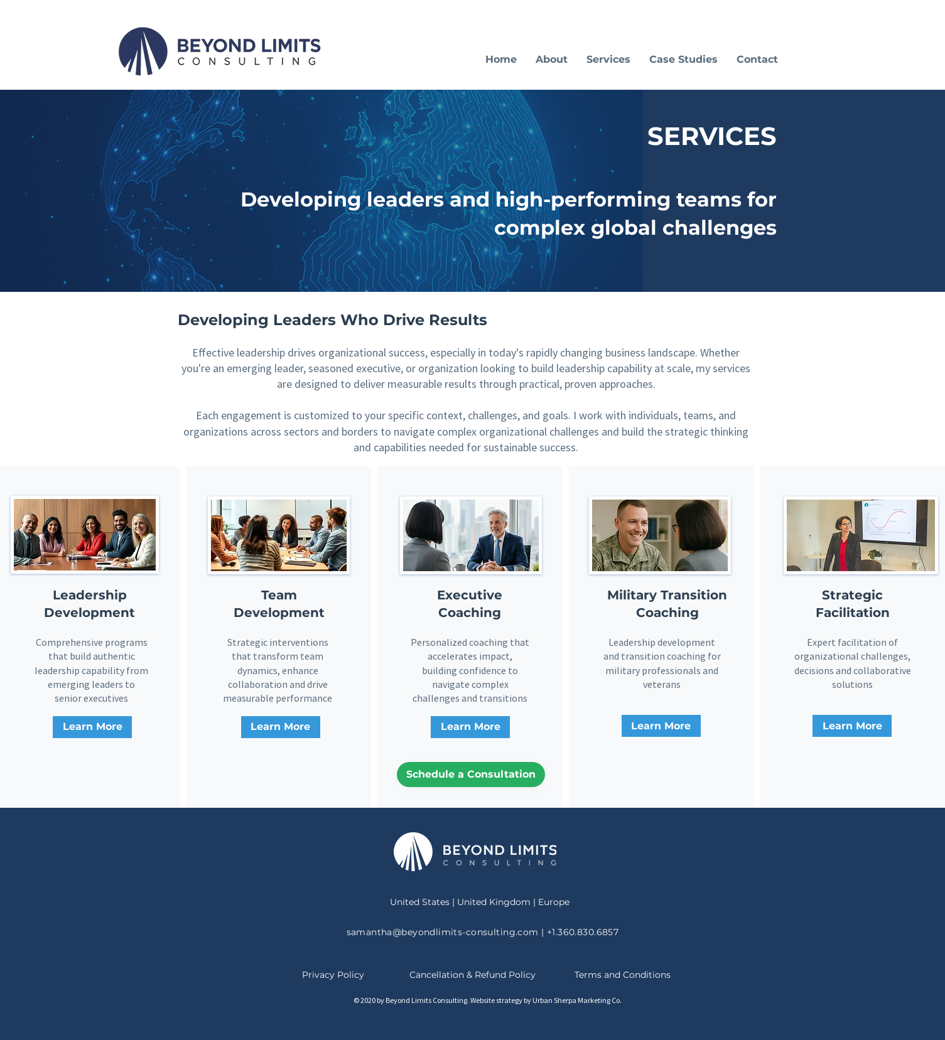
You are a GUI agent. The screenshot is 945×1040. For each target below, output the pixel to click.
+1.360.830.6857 (582, 932)
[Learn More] (280, 727)
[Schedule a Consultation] (471, 774)
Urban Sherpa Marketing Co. (577, 1000)
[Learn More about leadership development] (92, 727)
